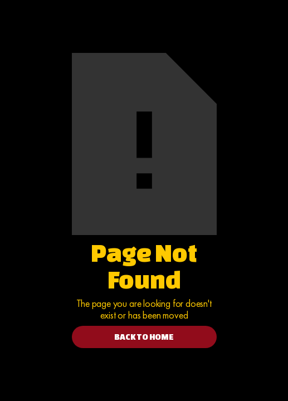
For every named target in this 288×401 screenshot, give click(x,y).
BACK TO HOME (144, 336)
